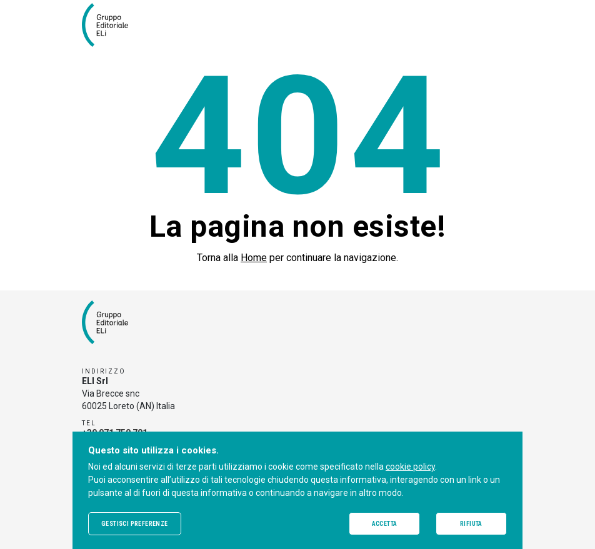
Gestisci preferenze (134, 523)
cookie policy (410, 467)
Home (254, 258)
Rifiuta (471, 523)
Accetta (385, 523)
